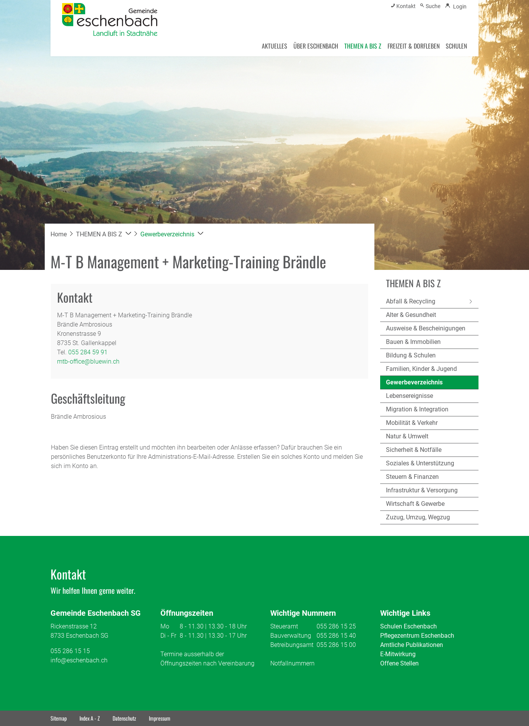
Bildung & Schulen (411, 355)
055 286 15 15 (70, 651)
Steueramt (284, 626)
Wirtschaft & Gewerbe (415, 503)
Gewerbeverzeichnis (414, 384)
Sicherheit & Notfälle (413, 449)
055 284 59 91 (88, 352)
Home (59, 234)
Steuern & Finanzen (412, 476)
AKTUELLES (274, 46)
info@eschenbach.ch (79, 660)
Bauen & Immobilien (413, 341)
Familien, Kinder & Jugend (421, 368)
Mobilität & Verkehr (412, 422)
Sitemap (59, 718)
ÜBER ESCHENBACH (315, 46)
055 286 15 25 (336, 626)
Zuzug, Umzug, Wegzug (418, 517)
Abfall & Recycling (410, 301)
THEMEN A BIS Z (362, 46)
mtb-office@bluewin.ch (88, 361)
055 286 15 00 (336, 645)
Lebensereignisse (409, 395)
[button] (103, 234)
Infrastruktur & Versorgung (422, 490)
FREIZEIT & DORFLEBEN (413, 46)
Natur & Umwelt (407, 436)
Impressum (159, 718)
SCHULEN (456, 46)
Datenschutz (124, 718)
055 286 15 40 (336, 635)
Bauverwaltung (290, 635)
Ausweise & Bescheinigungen (425, 328)
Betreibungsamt (291, 645)
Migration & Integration (417, 409)
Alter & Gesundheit (411, 314)
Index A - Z (89, 718)
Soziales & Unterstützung (420, 463)
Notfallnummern (292, 663)
